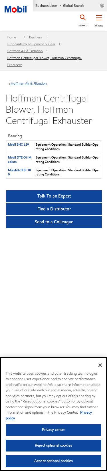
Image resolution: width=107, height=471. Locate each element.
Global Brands (73, 5)
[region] (53, 414)
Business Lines (46, 5)
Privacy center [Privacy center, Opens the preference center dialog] (53, 429)
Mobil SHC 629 (18, 144)
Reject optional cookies (53, 445)
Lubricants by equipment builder (31, 44)
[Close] (100, 365)
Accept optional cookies (53, 461)
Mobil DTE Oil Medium (19, 159)
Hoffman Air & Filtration (25, 50)
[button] (99, 20)
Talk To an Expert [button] (54, 196)
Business (35, 37)
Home (11, 37)
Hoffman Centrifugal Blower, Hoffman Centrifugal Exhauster (44, 61)
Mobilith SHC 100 (19, 172)
